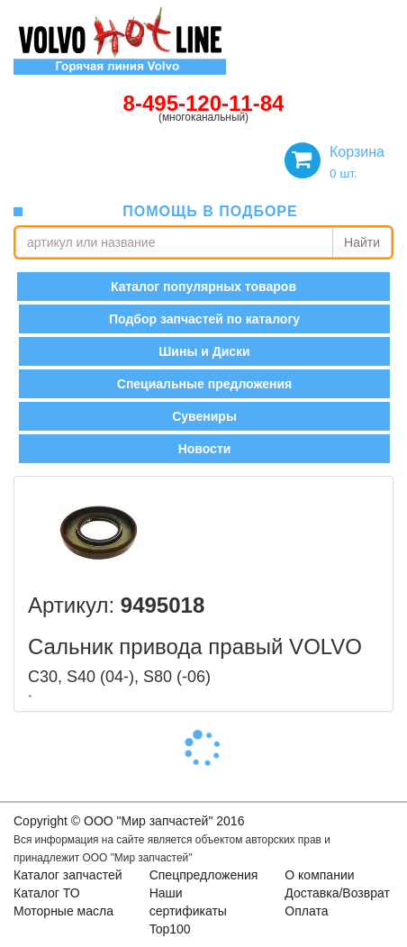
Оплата (306, 911)
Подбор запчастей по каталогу (204, 319)
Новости (204, 449)
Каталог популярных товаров (203, 286)
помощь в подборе (209, 211)
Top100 (170, 929)
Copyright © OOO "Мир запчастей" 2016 (129, 821)
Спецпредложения (203, 875)
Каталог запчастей (68, 875)
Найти (362, 242)
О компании (319, 875)
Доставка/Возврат (337, 893)
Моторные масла (63, 911)
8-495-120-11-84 (204, 103)
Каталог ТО (47, 893)
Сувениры (204, 416)
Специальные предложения (204, 384)
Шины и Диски (203, 351)
